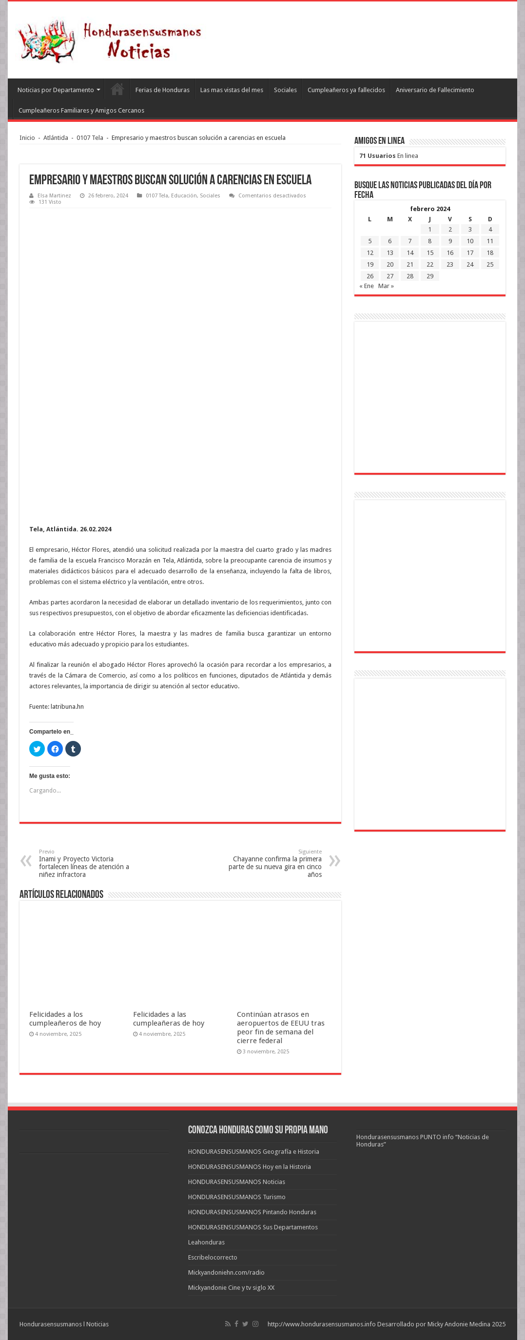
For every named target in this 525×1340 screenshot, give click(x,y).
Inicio (27, 137)
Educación (184, 196)
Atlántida (55, 137)
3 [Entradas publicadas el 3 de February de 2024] (470, 229)
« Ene (366, 286)
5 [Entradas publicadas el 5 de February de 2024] (369, 241)
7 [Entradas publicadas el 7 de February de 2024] (409, 241)
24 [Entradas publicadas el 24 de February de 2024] (470, 264)
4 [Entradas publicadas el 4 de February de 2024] (490, 229)
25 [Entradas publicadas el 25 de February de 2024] (489, 264)
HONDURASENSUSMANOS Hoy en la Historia (249, 1166)
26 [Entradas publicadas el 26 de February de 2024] (370, 276)
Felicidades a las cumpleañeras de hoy (168, 1019)
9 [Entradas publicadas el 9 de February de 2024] (450, 241)
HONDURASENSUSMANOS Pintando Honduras (252, 1212)
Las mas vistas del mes (231, 90)
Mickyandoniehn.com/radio (226, 1272)
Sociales (285, 90)
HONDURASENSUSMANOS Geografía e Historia (253, 1151)
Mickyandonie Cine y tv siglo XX (231, 1287)
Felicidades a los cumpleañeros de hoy (65, 1019)
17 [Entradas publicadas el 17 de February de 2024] (470, 252)
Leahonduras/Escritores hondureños (117, 88)
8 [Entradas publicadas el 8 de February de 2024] (429, 241)
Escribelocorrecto (212, 1257)
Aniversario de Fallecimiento (435, 90)
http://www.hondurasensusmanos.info (322, 1324)
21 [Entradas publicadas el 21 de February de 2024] (410, 264)
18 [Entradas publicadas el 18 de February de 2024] (489, 252)
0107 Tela (90, 137)
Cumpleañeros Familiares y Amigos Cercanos (81, 110)
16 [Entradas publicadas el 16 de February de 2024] (450, 252)
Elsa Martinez (54, 196)
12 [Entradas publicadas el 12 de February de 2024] (370, 252)
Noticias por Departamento (56, 90)
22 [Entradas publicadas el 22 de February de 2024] (430, 264)
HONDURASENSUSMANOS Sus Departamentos (253, 1227)
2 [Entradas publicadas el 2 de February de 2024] (450, 229)
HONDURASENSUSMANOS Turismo (237, 1197)
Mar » (386, 286)
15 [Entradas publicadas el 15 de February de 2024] (430, 252)
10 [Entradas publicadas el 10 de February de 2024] (470, 241)
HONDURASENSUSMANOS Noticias (236, 1181)
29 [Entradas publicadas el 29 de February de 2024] (430, 276)
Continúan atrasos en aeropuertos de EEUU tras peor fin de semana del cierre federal (281, 1027)
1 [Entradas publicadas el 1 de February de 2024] (429, 229)
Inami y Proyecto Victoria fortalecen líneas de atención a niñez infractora (89, 863)
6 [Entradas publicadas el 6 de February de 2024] (389, 241)
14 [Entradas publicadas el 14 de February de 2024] (410, 252)
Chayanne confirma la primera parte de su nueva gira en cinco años (272, 863)
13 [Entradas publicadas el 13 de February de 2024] (390, 252)
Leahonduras (206, 1242)
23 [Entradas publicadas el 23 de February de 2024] (450, 264)
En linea (388, 155)
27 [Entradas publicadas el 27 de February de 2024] (390, 276)
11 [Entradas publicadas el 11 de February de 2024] (489, 241)
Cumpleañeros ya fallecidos (346, 90)
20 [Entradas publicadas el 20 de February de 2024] (390, 264)
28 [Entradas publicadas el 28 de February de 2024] (410, 276)
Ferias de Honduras (163, 90)
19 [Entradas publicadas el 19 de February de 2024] (370, 264)
